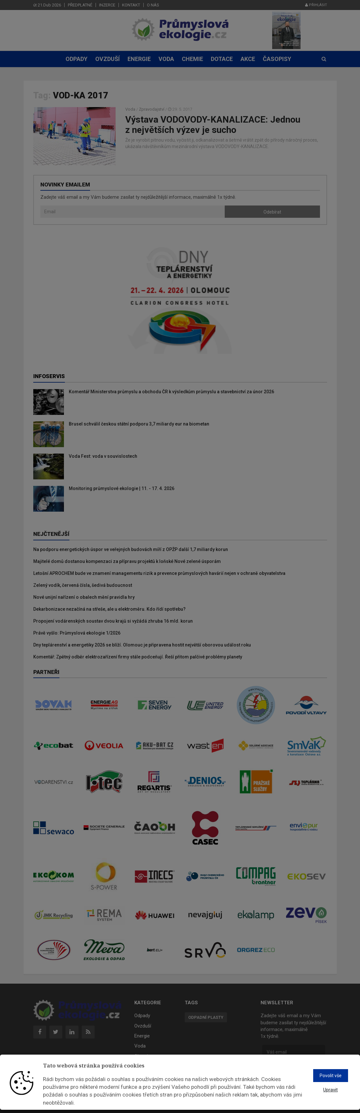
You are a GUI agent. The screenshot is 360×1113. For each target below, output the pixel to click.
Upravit (330, 1090)
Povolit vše (331, 1075)
